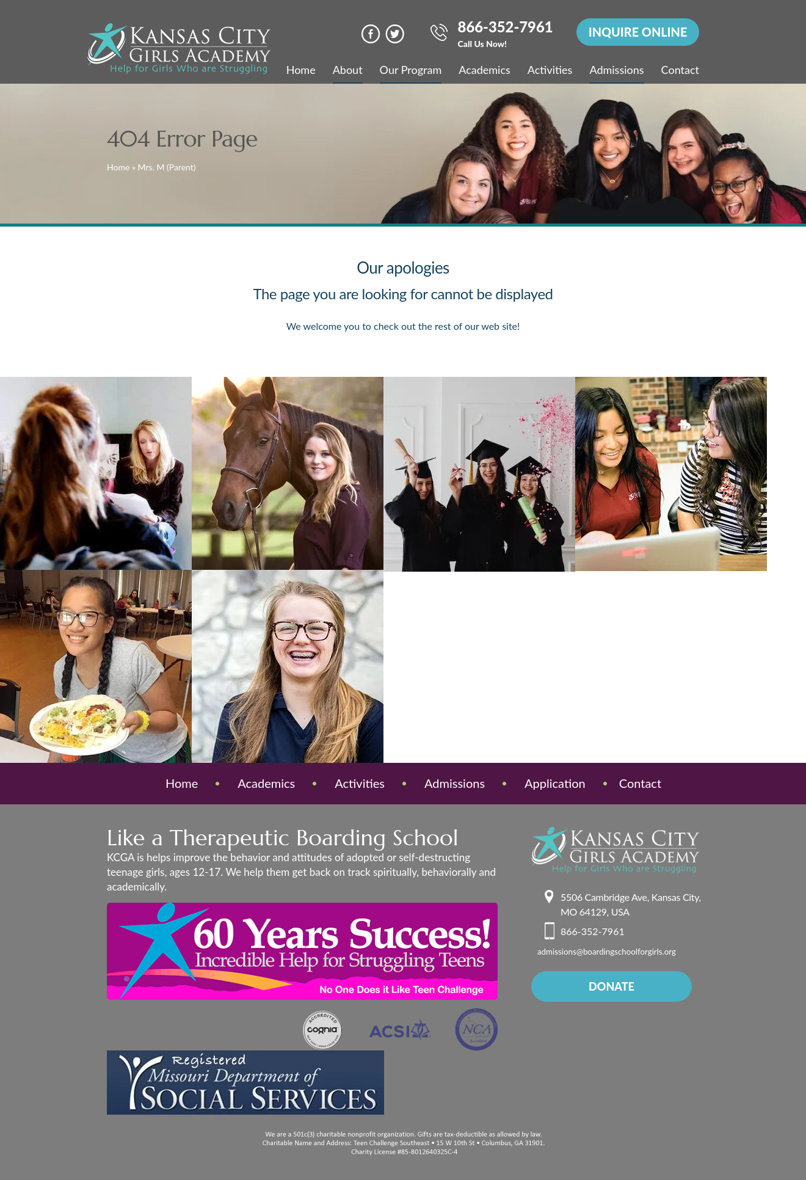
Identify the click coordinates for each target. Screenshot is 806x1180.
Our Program (411, 69)
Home (301, 69)
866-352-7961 (503, 35)
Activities (550, 69)
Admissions (616, 69)
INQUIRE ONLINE (637, 32)
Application (555, 783)
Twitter (391, 33)
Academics (484, 69)
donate (611, 986)
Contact (680, 69)
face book (367, 33)
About (348, 69)
